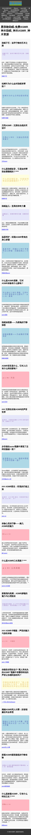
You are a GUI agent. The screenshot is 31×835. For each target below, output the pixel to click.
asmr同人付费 (6, 747)
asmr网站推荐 (6, 19)
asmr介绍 (20, 15)
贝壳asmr (9, 13)
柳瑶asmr (15, 20)
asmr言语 (4, 402)
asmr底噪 (4, 315)
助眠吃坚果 (5, 229)
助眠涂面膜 (5, 358)
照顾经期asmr (6, 273)
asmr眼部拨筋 (6, 786)
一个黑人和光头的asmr (8, 702)
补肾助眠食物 (17, 19)
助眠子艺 (4, 76)
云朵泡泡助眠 (19, 13)
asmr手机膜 (16, 17)
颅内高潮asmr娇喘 (7, 623)
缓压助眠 (25, 17)
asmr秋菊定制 (15, 10)
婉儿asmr (4, 553)
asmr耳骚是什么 (13, 12)
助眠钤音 (4, 198)
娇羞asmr (4, 825)
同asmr (16, 8)
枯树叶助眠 (5, 118)
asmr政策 (12, 15)
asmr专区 (23, 8)
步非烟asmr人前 (6, 479)
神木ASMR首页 (6, 8)
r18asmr (26, 19)
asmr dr (4, 516)
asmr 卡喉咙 (5, 662)
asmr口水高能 (6, 586)
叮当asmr (8, 17)
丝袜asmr (4, 439)
